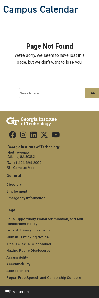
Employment (16, 191)
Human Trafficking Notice (27, 237)
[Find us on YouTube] (56, 136)
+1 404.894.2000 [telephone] (27, 162)
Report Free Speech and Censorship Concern (43, 277)
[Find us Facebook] (12, 136)
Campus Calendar (40, 9)
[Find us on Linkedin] (33, 136)
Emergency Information (25, 198)
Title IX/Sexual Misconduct (28, 244)
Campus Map (24, 167)
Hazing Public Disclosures (28, 250)
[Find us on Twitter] (44, 136)
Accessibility (17, 257)
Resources (19, 291)
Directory (14, 184)
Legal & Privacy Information (29, 230)
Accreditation (17, 271)
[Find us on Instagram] (23, 136)
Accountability (18, 264)
